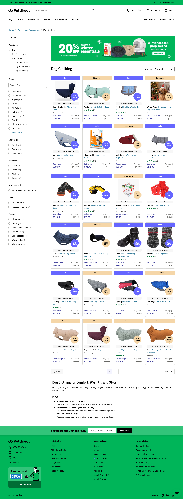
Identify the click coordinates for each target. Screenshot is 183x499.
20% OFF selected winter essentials (113, 48)
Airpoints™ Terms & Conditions (150, 470)
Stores (97, 446)
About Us (98, 450)
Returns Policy (142, 462)
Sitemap (155, 495)
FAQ (53, 446)
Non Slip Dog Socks (157, 253)
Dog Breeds (56, 462)
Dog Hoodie (96, 350)
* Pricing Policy (143, 475)
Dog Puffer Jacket (158, 302)
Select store (169, 2)
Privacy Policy (142, 446)
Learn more (45, 2)
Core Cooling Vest (63, 155)
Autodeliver (99, 466)
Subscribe (124, 430)
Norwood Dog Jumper (64, 253)
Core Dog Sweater (94, 302)
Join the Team (101, 458)
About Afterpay (100, 479)
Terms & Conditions (145, 450)
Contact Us (56, 454)
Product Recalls (58, 470)
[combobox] (65, 10)
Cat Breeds (56, 466)
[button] (134, 10)
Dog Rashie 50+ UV (158, 205)
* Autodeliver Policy (145, 454)
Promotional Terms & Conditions (151, 458)
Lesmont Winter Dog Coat (66, 350)
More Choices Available (66, 104)
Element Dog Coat (126, 302)
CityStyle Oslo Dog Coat (96, 107)
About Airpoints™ (102, 475)
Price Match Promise (145, 466)
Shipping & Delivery (60, 450)
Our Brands (99, 462)
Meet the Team (100, 454)
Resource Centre (58, 458)
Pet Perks (98, 470)
